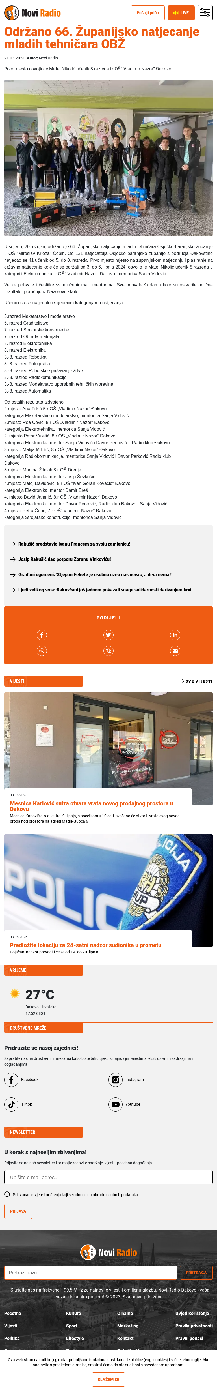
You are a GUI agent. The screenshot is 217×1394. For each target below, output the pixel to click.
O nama (125, 1313)
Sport (71, 1326)
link (42, 635)
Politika (12, 1338)
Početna (12, 1313)
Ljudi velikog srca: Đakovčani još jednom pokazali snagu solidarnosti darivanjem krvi (104, 590)
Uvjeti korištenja (192, 1313)
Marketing (127, 1326)
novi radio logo (118, 1252)
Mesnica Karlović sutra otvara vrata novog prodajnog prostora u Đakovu (91, 806)
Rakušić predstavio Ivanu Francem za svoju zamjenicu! (74, 544)
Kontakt (125, 1338)
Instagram (134, 1079)
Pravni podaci (189, 1338)
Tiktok (26, 1104)
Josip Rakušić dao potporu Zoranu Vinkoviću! (64, 559)
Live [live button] (181, 12)
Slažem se (108, 1379)
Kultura (73, 1313)
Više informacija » (108, 1370)
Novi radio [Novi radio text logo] (41, 12)
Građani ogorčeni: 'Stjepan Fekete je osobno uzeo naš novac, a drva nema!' (94, 574)
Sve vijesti (196, 681)
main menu (205, 13)
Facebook (29, 1079)
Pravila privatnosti (194, 1326)
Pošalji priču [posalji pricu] (148, 12)
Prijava (18, 1211)
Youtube (132, 1104)
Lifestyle (75, 1338)
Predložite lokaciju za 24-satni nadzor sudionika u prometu (85, 945)
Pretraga (196, 1272)
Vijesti (10, 1326)
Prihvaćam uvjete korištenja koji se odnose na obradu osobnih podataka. (76, 1195)
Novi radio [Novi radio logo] (11, 13)
